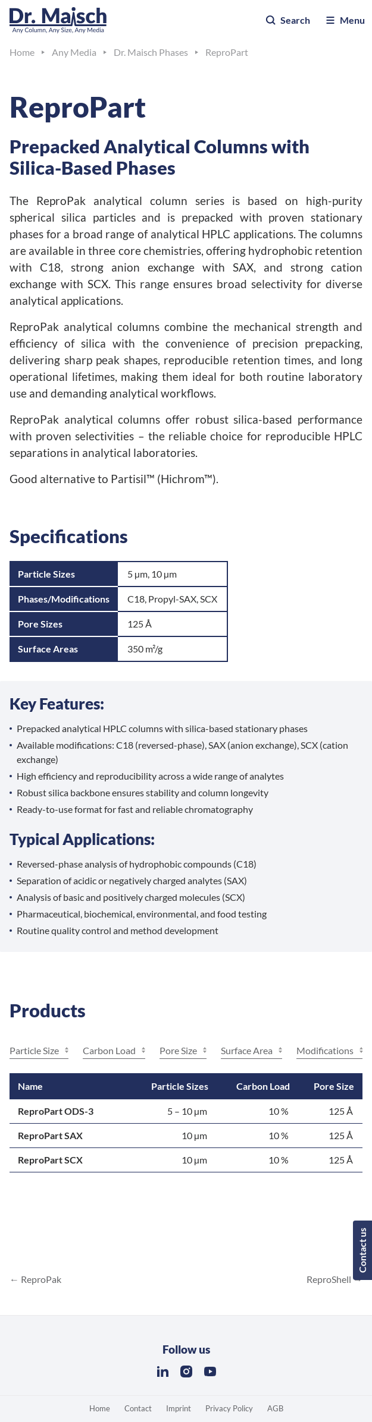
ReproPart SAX (50, 1135)
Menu (344, 20)
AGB (275, 1408)
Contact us (362, 1250)
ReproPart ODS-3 (55, 1111)
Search (287, 20)
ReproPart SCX (50, 1159)
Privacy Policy (229, 1408)
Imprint (178, 1408)
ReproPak (40, 1279)
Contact (138, 1408)
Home (99, 1408)
